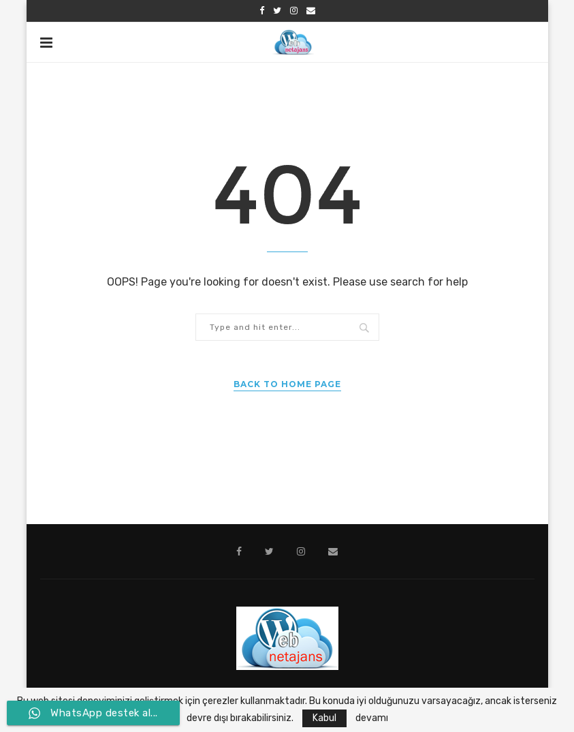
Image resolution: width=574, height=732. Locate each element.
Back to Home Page (287, 384)
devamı (371, 718)
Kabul (324, 718)
